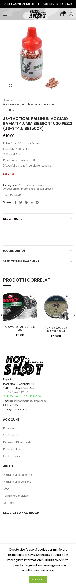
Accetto (37, 579)
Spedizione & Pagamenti (21, 261)
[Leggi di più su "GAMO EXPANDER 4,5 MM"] (31, 295)
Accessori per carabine (32, 185)
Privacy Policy (11, 449)
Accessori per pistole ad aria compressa (28, 104)
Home (6, 100)
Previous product (5, 110)
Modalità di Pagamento (17, 474)
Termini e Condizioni (16, 495)
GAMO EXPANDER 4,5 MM (20, 328)
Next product (13, 110)
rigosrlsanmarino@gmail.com (28, 400)
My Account (10, 435)
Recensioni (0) (14, 251)
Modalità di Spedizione (17, 481)
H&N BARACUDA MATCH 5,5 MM (55, 329)
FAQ (6, 488)
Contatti (8, 502)
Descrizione (12, 219)
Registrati (9, 428)
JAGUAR (15, 195)
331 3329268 (32, 396)
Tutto (16, 100)
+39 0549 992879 (17, 392)
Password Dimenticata (17, 442)
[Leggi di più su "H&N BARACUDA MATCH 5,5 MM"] (67, 295)
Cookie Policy (11, 456)
